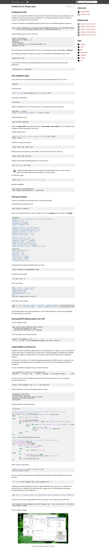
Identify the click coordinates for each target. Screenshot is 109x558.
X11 (81, 60)
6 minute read (85, 14)
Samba (82, 58)
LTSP (81, 47)
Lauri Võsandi (84, 12)
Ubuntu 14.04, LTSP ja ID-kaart (88, 24)
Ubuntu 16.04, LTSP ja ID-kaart (88, 32)
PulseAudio (84, 52)
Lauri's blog (15, 2)
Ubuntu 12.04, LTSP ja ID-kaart (88, 29)
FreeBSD (83, 55)
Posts (23, 2)
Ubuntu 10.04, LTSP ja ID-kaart (88, 26)
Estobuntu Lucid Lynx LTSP (88, 35)
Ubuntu (83, 44)
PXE (81, 50)
